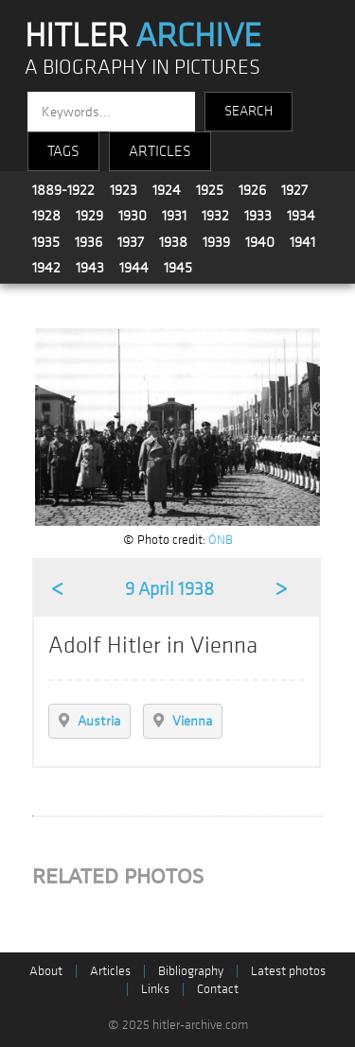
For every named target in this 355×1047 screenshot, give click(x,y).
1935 (46, 242)
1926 (252, 190)
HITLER (143, 36)
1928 (46, 215)
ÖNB (220, 540)
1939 (216, 242)
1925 (209, 190)
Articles (110, 971)
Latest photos (288, 971)
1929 (89, 215)
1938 (173, 242)
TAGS (63, 151)
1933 (258, 215)
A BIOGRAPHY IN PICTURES (142, 67)
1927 (294, 190)
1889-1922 (63, 190)
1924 (166, 190)
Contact (218, 989)
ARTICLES (160, 151)
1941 (302, 242)
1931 (174, 215)
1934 (301, 215)
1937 (130, 242)
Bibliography (190, 971)
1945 (178, 267)
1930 (132, 215)
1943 (90, 267)
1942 (46, 267)
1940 (260, 242)
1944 (134, 267)
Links (155, 989)
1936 (88, 242)
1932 (215, 215)
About (45, 971)
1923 (123, 190)
